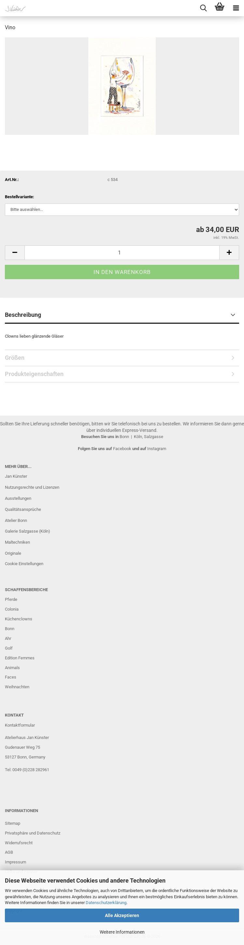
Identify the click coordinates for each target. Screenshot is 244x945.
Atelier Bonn (16, 520)
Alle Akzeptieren (122, 915)
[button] (14, 252)
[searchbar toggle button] (203, 8)
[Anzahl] (122, 252)
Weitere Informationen (122, 932)
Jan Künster (16, 476)
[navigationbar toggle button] (236, 8)
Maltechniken (17, 542)
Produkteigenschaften (34, 373)
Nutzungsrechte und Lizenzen (32, 487)
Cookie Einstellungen (24, 563)
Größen (14, 357)
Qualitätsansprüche (23, 509)
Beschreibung (23, 314)
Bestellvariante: (19, 196)
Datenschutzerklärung (106, 902)
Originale (13, 553)
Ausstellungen (18, 498)
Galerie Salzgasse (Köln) (27, 531)
